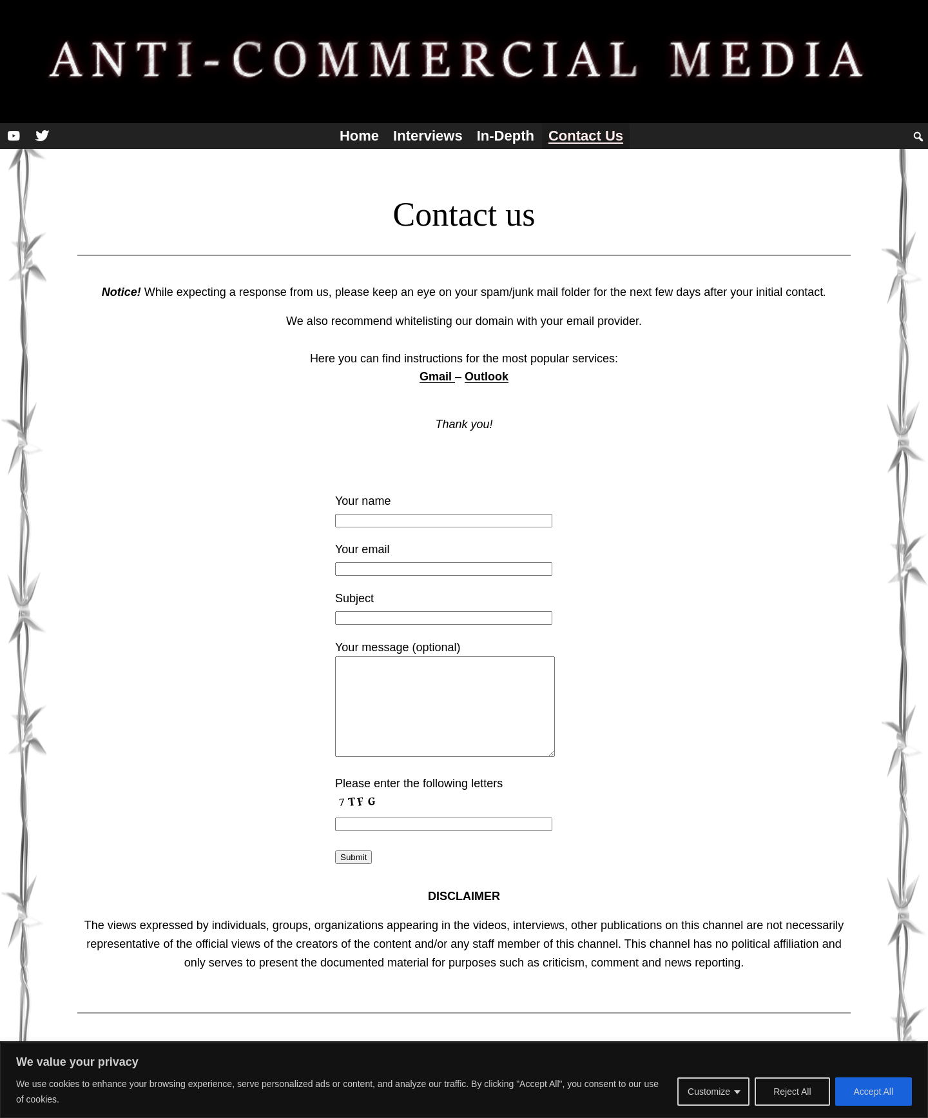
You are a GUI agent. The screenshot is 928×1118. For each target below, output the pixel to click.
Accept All (873, 1091)
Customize (709, 1091)
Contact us (585, 136)
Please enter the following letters (419, 783)
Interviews (428, 136)
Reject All (792, 1091)
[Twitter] (41, 136)
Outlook (486, 376)
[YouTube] (13, 136)
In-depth (505, 136)
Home (359, 136)
